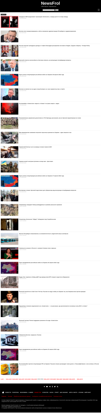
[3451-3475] (21, 379)
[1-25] (2, 379)
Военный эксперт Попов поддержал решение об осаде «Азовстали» (38, 320)
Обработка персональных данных (22, 396)
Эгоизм (80, 392)
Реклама (10, 396)
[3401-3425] (9, 379)
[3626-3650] (66, 379)
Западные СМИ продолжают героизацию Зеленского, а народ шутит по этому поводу (43, 16)
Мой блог (88, 392)
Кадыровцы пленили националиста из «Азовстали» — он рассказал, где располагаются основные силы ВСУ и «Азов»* (53, 306)
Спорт (57, 392)
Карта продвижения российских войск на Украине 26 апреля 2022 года (39, 262)
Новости (8, 392)
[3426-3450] (15, 379)
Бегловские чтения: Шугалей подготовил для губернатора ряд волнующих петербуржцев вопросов (47, 190)
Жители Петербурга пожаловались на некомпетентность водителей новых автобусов (43, 233)
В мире (31, 392)
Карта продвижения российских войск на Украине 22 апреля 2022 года (39, 349)
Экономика (24, 392)
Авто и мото (73, 392)
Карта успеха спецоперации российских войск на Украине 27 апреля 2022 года (41, 175)
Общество (3, 14)
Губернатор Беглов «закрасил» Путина (30, 335)
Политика (15, 392)
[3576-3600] (53, 379)
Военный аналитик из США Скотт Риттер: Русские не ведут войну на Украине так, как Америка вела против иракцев (52, 291)
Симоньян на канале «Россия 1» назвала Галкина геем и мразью (37, 248)
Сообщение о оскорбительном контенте (42, 396)
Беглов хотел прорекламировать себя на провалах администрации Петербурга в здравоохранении (47, 31)
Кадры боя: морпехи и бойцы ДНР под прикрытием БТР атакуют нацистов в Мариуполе (44, 277)
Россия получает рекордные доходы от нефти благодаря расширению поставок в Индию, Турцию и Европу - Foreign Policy (54, 45)
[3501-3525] (34, 379)
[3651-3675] (72, 379)
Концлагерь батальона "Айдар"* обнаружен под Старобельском (37, 219)
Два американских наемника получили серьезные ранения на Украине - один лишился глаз (45, 132)
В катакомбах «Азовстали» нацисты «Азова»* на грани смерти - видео (39, 103)
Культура (45, 392)
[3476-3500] (28, 379)
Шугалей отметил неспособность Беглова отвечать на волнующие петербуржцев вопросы (45, 60)
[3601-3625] (59, 379)
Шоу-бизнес (64, 392)
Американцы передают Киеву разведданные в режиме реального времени (40, 204)
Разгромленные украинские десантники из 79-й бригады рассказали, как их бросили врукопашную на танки (50, 118)
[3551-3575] (47, 379)
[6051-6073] (80, 379)
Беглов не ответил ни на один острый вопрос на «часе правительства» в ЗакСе (42, 89)
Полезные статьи (58, 396)
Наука (52, 392)
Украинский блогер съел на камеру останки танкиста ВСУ (35, 147)
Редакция (4, 396)
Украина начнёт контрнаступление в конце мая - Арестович (36, 161)
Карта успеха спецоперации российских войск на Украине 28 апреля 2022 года (41, 74)
